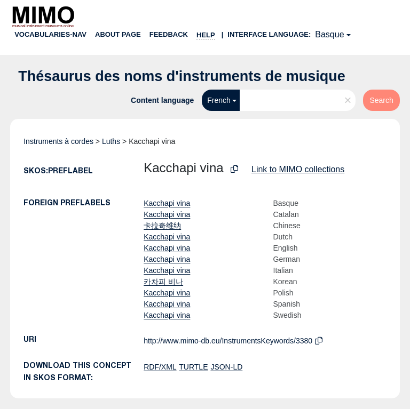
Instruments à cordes (58, 141)
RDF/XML (160, 367)
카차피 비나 (163, 281)
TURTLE (193, 367)
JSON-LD (226, 367)
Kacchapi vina (167, 203)
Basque (329, 34)
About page (118, 34)
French (219, 100)
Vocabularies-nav (50, 34)
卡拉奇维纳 (162, 225)
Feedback (168, 34)
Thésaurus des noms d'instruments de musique (181, 76)
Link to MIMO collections (297, 169)
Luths (111, 141)
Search (381, 100)
